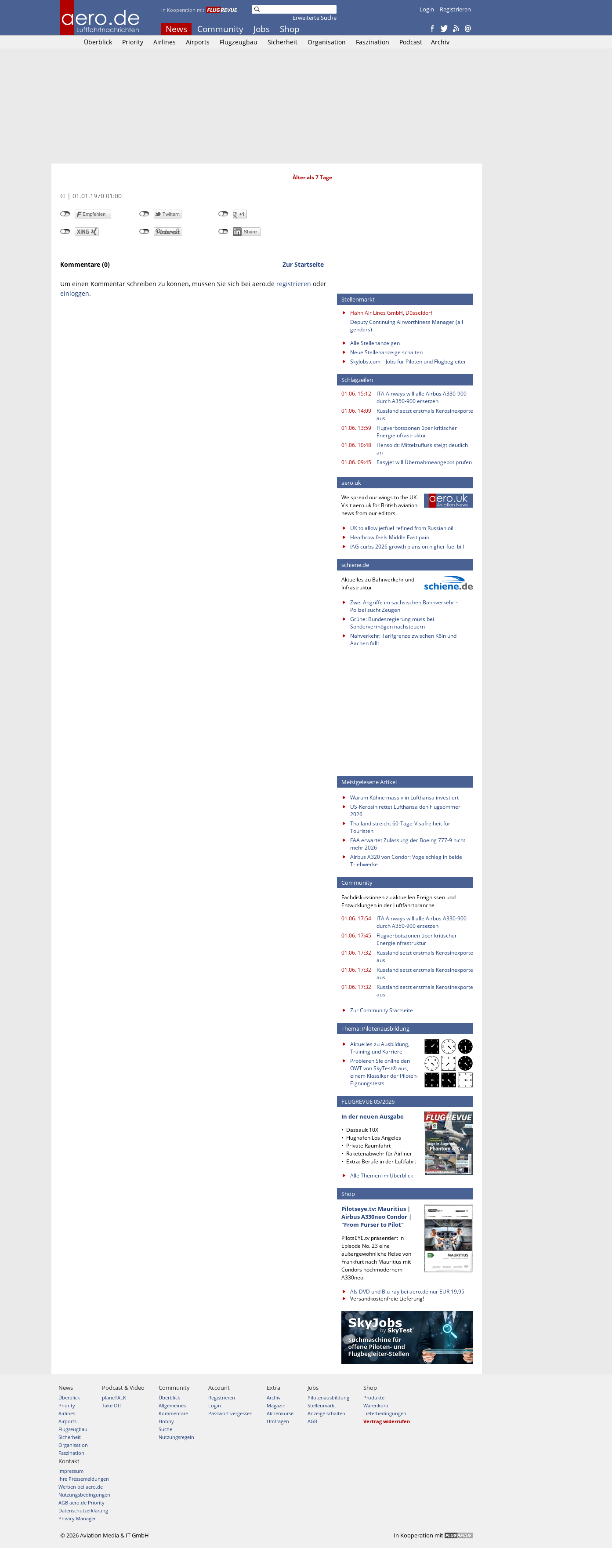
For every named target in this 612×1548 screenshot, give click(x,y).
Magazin (276, 1405)
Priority (132, 42)
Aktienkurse (280, 1413)
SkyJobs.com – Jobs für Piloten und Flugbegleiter (408, 361)
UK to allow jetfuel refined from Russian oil (401, 528)
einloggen (74, 293)
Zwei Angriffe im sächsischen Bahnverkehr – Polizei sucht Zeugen (404, 606)
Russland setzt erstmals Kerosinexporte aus (425, 414)
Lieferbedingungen (384, 1413)
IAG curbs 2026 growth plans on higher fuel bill (407, 546)
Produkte (373, 1397)
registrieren (293, 284)
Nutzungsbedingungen (84, 1494)
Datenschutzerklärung (83, 1510)
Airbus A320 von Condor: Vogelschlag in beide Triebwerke (406, 860)
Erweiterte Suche (315, 18)
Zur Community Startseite (381, 1010)
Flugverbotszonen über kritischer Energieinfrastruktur (417, 431)
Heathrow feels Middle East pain (389, 537)
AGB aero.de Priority (81, 1502)
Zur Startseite (303, 264)
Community (220, 29)
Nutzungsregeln (176, 1437)
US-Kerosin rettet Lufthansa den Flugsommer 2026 (405, 810)
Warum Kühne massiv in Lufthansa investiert (404, 797)
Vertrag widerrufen (386, 1421)
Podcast (410, 42)
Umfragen (278, 1421)
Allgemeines (172, 1405)
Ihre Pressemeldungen (83, 1478)
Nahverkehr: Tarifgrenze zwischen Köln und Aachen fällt (403, 639)
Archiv (440, 42)
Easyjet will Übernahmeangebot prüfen (424, 462)
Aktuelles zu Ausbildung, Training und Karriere (379, 1047)
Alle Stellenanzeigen (375, 343)
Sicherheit (282, 42)
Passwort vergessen (230, 1413)
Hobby (166, 1421)
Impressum (70, 1471)
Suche (165, 1429)
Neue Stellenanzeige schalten (386, 352)
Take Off (111, 1405)
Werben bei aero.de (80, 1486)
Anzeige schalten (326, 1413)
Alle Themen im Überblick (381, 1175)
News (176, 29)
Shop (290, 29)
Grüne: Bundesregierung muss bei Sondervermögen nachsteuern (392, 622)
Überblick (98, 42)
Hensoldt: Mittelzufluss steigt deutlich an (422, 448)
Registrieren (455, 9)
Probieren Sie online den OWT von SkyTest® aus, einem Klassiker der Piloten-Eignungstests (384, 1072)
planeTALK (114, 1397)
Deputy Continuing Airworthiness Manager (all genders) (406, 325)
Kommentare (173, 1413)
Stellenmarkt (322, 1405)
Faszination (372, 42)
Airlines (164, 42)
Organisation (327, 42)
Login (427, 9)
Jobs (261, 29)
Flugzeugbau (238, 42)
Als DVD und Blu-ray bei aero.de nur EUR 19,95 (407, 1291)
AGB (312, 1421)
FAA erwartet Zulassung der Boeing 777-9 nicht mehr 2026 (407, 843)
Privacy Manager (77, 1518)
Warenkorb (375, 1405)
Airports (198, 42)
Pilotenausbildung (328, 1397)
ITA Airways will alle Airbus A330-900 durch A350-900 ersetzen (422, 397)
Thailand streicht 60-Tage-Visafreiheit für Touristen (400, 827)
